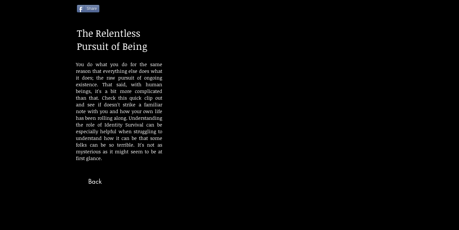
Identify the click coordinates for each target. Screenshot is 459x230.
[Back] (95, 181)
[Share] (88, 8)
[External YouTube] (276, 113)
